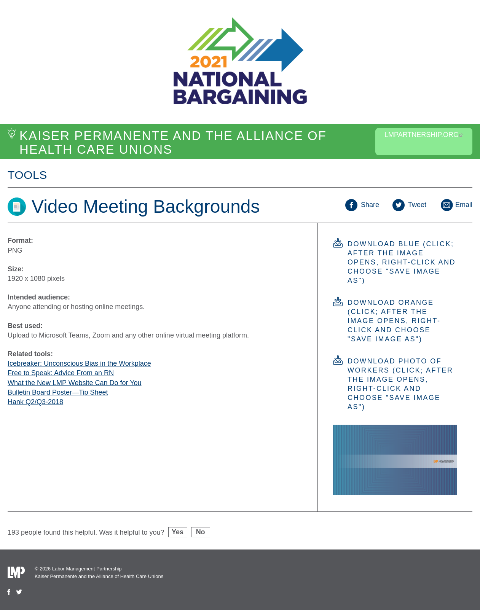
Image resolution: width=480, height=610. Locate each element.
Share (362, 205)
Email (456, 205)
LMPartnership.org (423, 135)
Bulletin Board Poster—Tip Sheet (58, 392)
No (200, 532)
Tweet (409, 205)
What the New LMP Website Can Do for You (75, 383)
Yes (177, 532)
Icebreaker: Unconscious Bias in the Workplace (79, 363)
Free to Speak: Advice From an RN (61, 373)
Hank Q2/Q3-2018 (35, 402)
